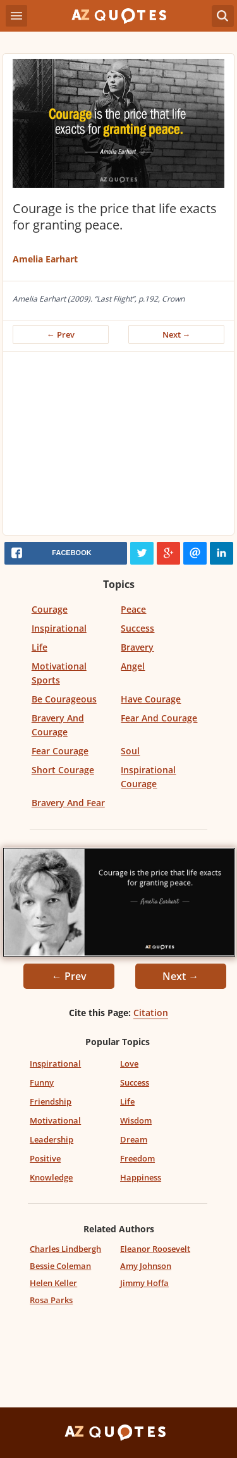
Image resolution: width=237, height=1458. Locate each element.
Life (39, 647)
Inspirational (59, 628)
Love (129, 1063)
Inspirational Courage (148, 777)
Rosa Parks (51, 1300)
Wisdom (136, 1120)
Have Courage (151, 699)
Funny (42, 1082)
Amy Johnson (145, 1265)
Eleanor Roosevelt (155, 1248)
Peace (133, 609)
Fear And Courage (159, 718)
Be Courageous (64, 699)
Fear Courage (60, 751)
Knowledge (51, 1177)
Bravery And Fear (68, 803)
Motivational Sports (59, 673)
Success (137, 628)
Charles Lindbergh (65, 1248)
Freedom (137, 1158)
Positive (45, 1158)
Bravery (137, 647)
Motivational (55, 1120)
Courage (50, 609)
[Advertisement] (118, 446)
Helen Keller (53, 1283)
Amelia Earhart (45, 259)
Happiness (140, 1177)
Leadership (51, 1139)
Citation (150, 1013)
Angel (133, 666)
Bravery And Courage (58, 725)
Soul (130, 751)
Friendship (50, 1101)
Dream (133, 1139)
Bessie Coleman (60, 1265)
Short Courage (63, 770)
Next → (176, 334)
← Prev (61, 334)
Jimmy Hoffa (144, 1283)
